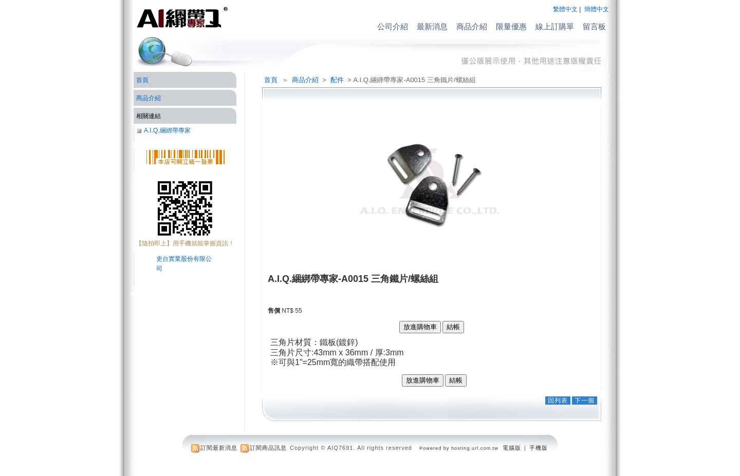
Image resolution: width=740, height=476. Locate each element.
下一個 (585, 400)
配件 (337, 80)
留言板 (594, 26)
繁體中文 (565, 9)
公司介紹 (392, 26)
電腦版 (512, 448)
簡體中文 (596, 9)
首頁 (271, 80)
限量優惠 (511, 26)
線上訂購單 (554, 26)
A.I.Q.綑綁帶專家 (167, 130)
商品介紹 (471, 26)
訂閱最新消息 (218, 448)
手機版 (538, 448)
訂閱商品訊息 (268, 448)
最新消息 (432, 26)
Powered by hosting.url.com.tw (458, 448)
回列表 (558, 400)
